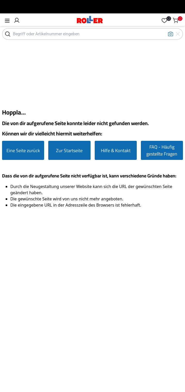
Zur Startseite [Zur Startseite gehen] (69, 150)
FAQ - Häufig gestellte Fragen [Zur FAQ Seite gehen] (161, 150)
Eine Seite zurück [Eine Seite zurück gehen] (23, 150)
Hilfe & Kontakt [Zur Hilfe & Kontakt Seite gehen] (116, 150)
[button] (17, 20)
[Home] (89, 20)
